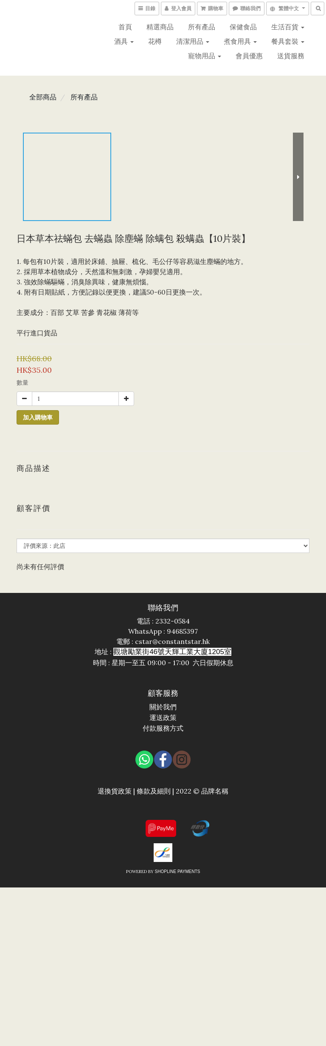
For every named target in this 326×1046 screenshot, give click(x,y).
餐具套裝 (287, 41)
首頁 (125, 27)
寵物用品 (204, 55)
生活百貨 (287, 27)
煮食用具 (240, 41)
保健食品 (243, 27)
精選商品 (160, 27)
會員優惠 (249, 55)
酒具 (124, 41)
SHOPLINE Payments (177, 871)
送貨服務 (290, 55)
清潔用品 (192, 41)
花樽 (155, 41)
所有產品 (201, 27)
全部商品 (42, 97)
